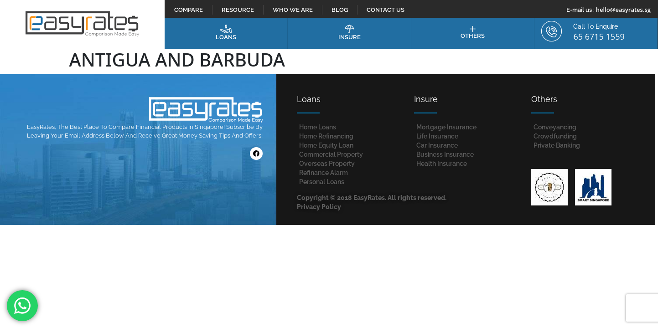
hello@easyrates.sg (623, 9)
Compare (188, 9)
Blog (340, 9)
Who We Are (293, 9)
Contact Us (385, 9)
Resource (238, 9)
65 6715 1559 (598, 36)
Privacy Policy (319, 206)
